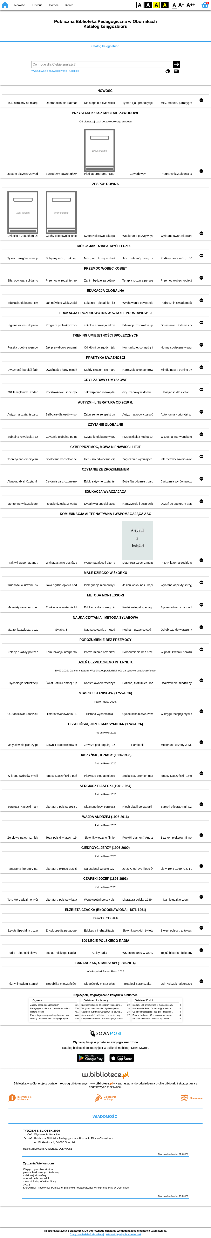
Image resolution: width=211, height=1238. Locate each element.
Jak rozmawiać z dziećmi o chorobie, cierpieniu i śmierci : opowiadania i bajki (116, 1015)
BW (148, 4)
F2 (191, 4)
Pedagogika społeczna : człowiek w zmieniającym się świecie (58, 1008)
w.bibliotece (102, 1083)
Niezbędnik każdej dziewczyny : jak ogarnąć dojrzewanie (107, 1005)
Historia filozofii (37, 1012)
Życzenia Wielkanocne (39, 1163)
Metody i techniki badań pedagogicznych (49, 1018)
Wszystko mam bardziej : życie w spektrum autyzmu (105, 1008)
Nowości (20, 5)
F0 (174, 4)
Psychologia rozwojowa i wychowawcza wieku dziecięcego (57, 1015)
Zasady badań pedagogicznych (44, 1005)
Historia (37, 5)
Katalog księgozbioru (105, 46)
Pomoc (54, 5)
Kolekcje (74, 70)
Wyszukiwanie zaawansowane (49, 70)
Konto (69, 5)
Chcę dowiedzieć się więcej (87, 1234)
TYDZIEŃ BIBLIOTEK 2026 (41, 1130)
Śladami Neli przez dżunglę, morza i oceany (152, 1005)
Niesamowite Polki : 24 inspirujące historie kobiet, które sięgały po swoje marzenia (170, 1008)
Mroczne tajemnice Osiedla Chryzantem (150, 1018)
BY (165, 4)
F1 (181, 4)
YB (156, 4)
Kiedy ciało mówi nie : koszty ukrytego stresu (102, 1018)
